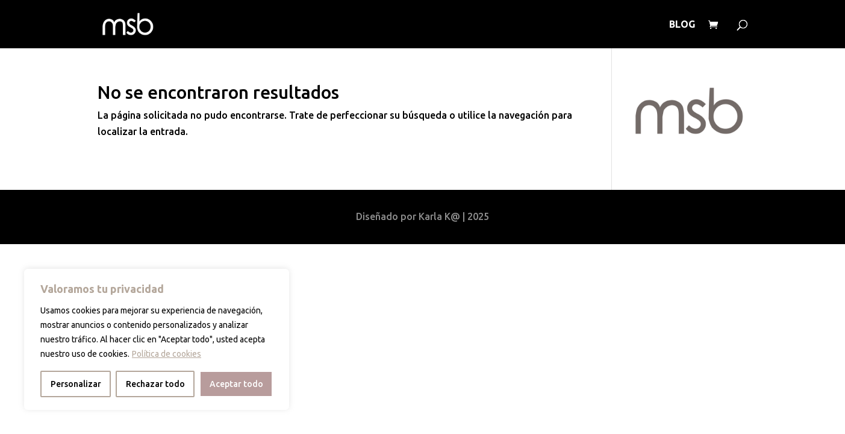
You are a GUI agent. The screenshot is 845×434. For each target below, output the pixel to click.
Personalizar (76, 384)
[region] (156, 339)
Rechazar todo (155, 384)
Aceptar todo (236, 384)
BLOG (682, 25)
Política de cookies (166, 354)
